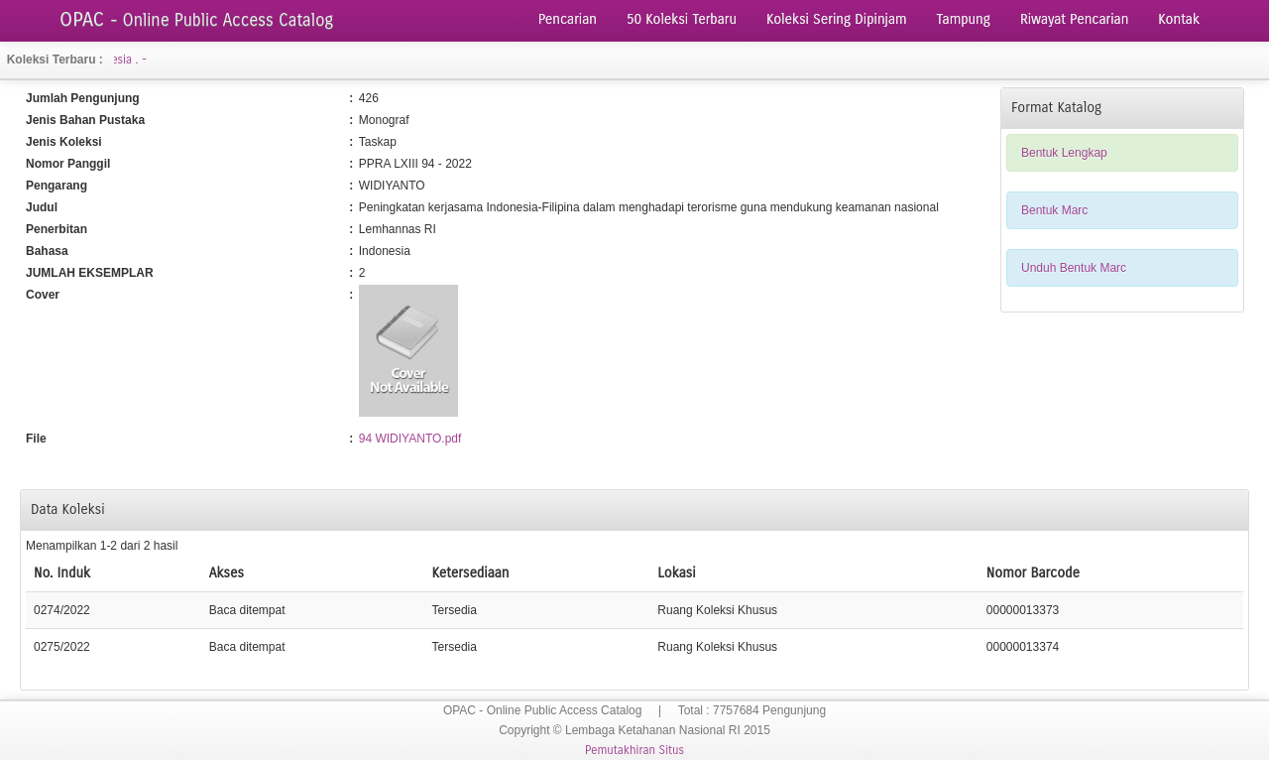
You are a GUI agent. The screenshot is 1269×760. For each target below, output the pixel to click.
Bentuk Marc (1054, 210)
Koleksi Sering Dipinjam (836, 19)
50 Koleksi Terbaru (682, 19)
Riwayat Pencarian (1074, 19)
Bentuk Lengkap (1064, 153)
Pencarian (567, 19)
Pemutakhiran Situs (634, 750)
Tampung (963, 19)
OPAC (196, 19)
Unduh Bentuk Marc (1073, 268)
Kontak (1179, 19)
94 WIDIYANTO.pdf (410, 438)
